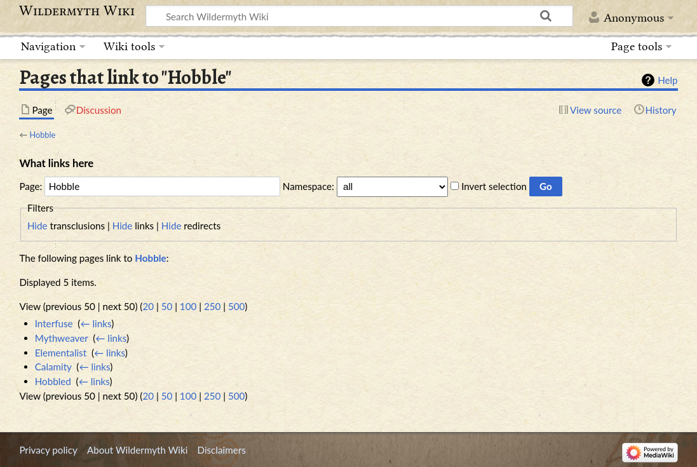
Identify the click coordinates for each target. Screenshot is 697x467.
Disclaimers (222, 450)
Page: (30, 186)
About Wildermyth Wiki (137, 450)
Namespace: (308, 186)
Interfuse (54, 323)
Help (667, 80)
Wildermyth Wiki (77, 11)
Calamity (53, 366)
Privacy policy (48, 450)
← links (95, 323)
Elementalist (60, 352)
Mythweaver (61, 338)
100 (188, 306)
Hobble (42, 135)
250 (212, 306)
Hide (37, 225)
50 (167, 306)
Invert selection (494, 186)
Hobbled (53, 381)
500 (236, 306)
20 (148, 306)
